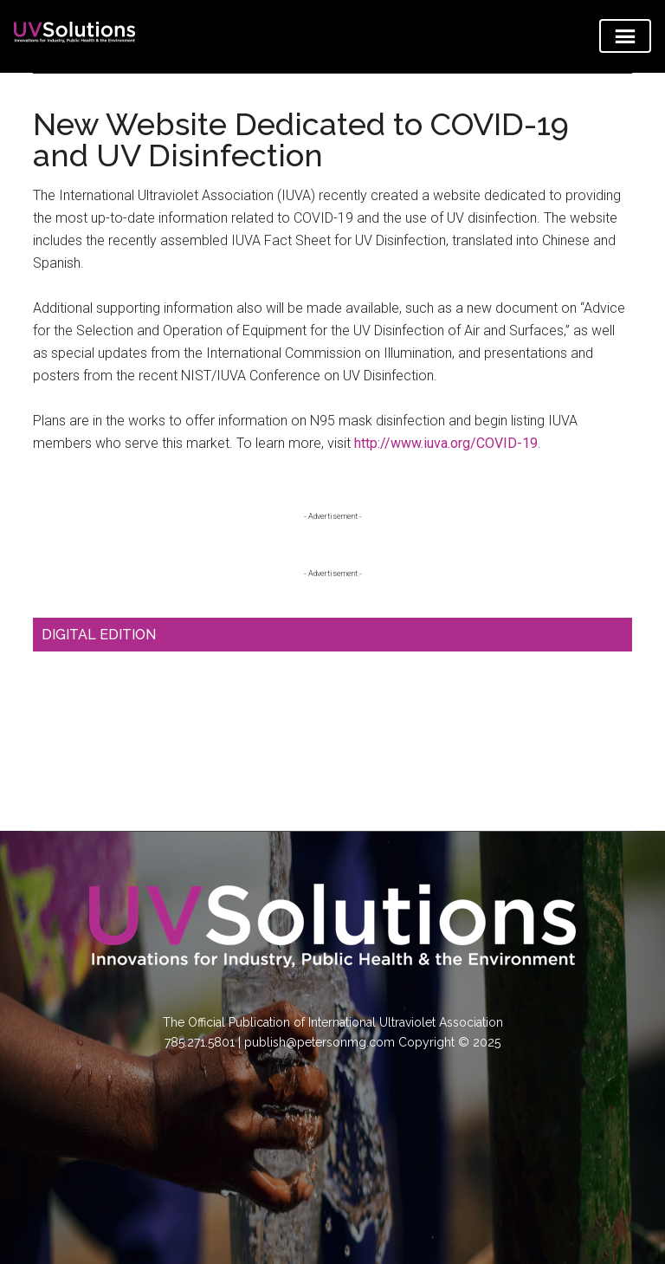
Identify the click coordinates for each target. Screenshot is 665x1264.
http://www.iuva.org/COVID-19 (446, 443)
